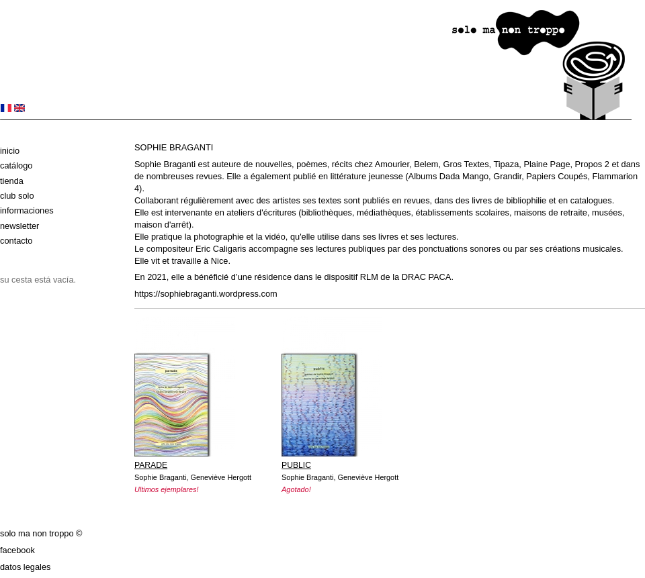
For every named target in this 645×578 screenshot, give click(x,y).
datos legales (25, 567)
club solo (17, 196)
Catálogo (16, 165)
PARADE (150, 465)
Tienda (12, 181)
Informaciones (27, 210)
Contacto (16, 241)
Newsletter (19, 226)
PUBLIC (296, 465)
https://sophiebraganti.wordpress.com (205, 294)
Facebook (17, 550)
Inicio (9, 151)
